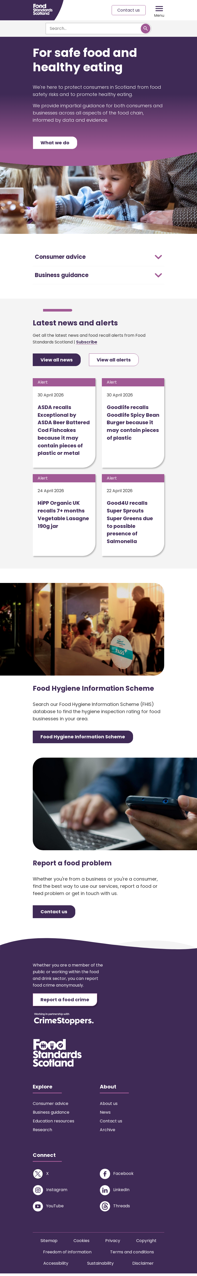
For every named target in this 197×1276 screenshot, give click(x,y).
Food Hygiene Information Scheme (83, 739)
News (105, 1115)
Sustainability (100, 1266)
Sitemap (49, 1243)
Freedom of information (67, 1254)
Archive (107, 1132)
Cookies (81, 1243)
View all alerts (115, 361)
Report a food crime (65, 1002)
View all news (57, 361)
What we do (55, 143)
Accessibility (55, 1266)
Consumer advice (50, 1106)
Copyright (146, 1243)
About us (109, 1106)
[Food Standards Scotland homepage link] (43, 9)
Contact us (128, 10)
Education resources (53, 1124)
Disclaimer (143, 1266)
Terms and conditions (132, 1254)
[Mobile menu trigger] (159, 10)
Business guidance (51, 1115)
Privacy (112, 1243)
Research (42, 1132)
